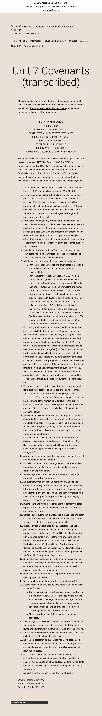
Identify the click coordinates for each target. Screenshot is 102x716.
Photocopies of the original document (48, 108)
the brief (23, 41)
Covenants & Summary (55, 41)
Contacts (84, 41)
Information (36, 41)
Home (14, 41)
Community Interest (33, 46)
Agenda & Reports (51, 10)
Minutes (73, 41)
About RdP (16, 46)
